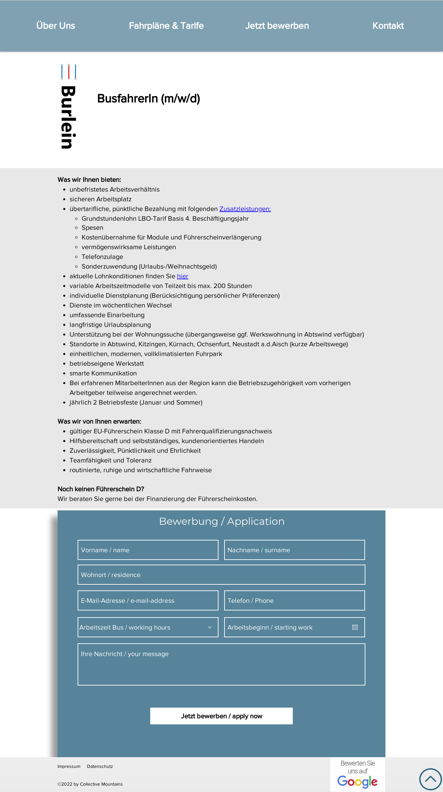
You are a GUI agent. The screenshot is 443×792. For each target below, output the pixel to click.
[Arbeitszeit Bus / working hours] (148, 627)
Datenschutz (100, 766)
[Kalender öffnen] (355, 627)
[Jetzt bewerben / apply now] (221, 716)
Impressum (69, 766)
